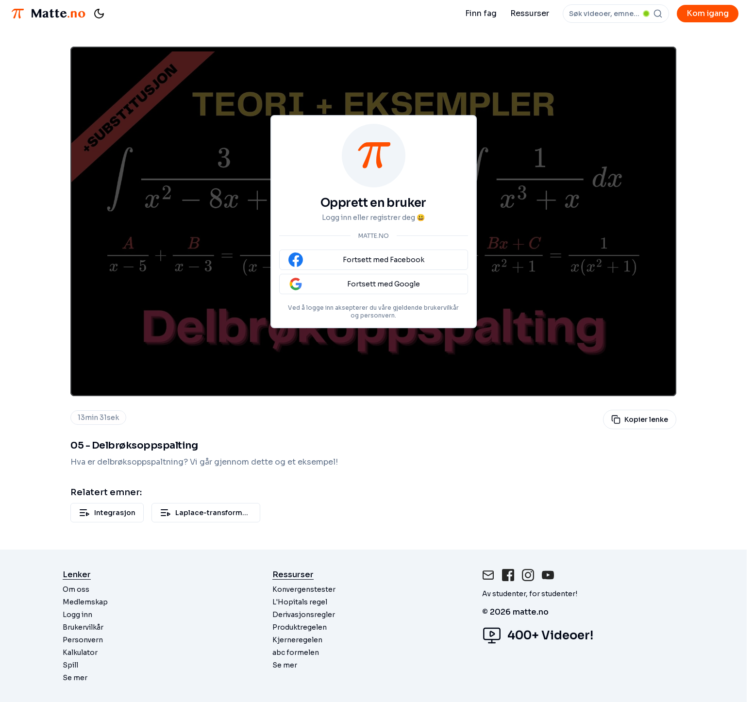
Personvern (83, 639)
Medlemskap (85, 602)
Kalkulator (80, 652)
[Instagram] (528, 575)
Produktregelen (299, 627)
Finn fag (481, 13)
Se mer (75, 677)
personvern (377, 315)
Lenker (77, 574)
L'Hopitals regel (299, 602)
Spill (70, 665)
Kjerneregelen (297, 639)
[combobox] (616, 13)
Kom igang (708, 13)
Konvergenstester (303, 589)
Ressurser (529, 13)
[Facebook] (508, 575)
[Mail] (488, 575)
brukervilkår (441, 307)
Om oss (76, 589)
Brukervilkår (83, 627)
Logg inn (77, 614)
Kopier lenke (639, 419)
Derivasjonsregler (303, 614)
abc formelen (295, 652)
